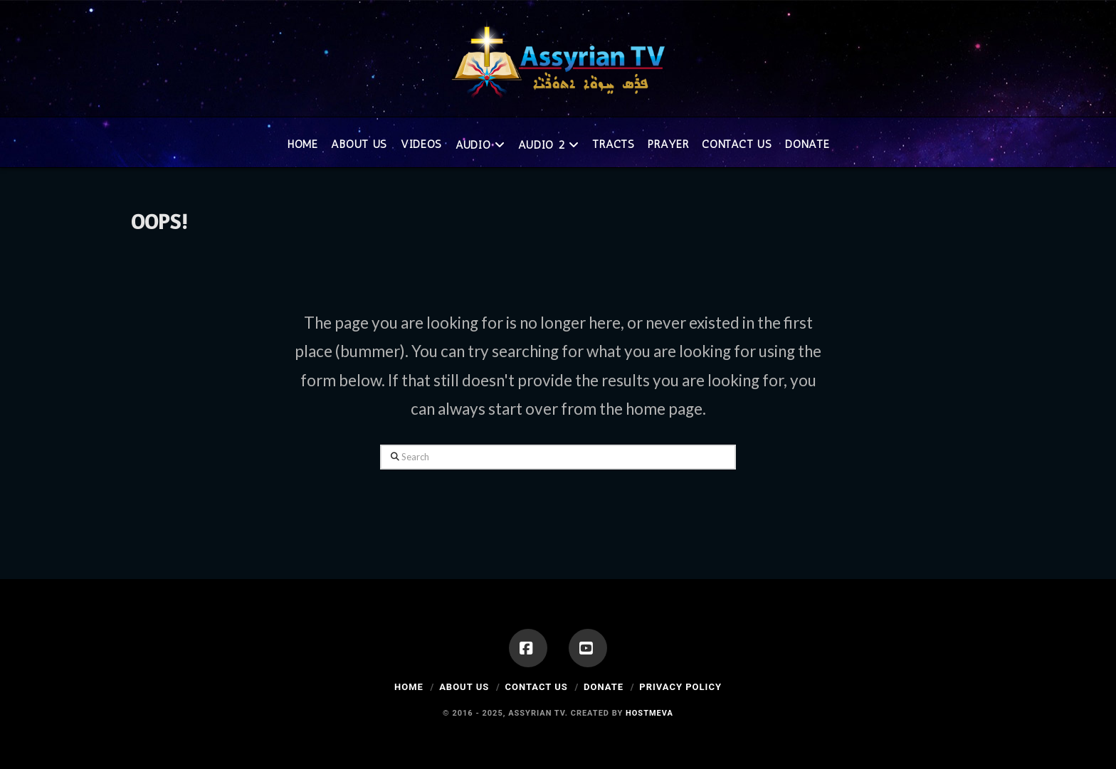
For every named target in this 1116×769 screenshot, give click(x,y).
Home (408, 687)
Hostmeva (649, 713)
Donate (603, 687)
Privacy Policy (680, 687)
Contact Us (536, 687)
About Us (464, 687)
